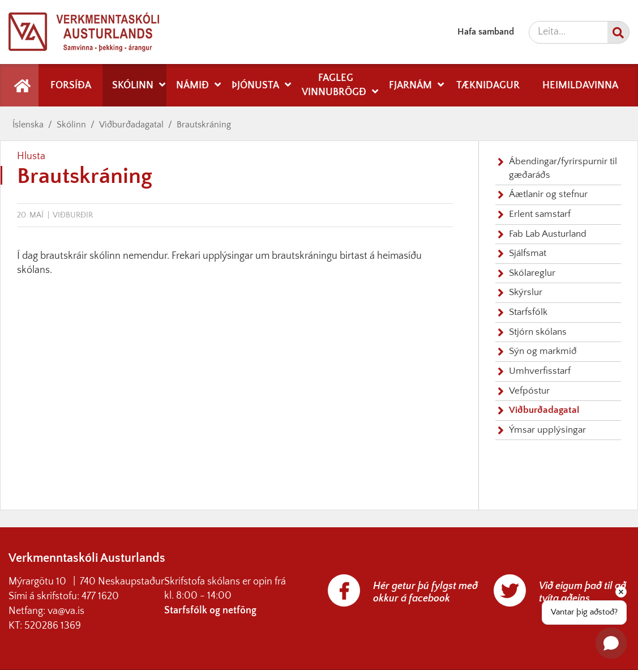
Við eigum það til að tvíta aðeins (582, 592)
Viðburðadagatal (131, 125)
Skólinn (71, 125)
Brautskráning (204, 125)
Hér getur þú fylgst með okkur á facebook (425, 592)
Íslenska (28, 125)
